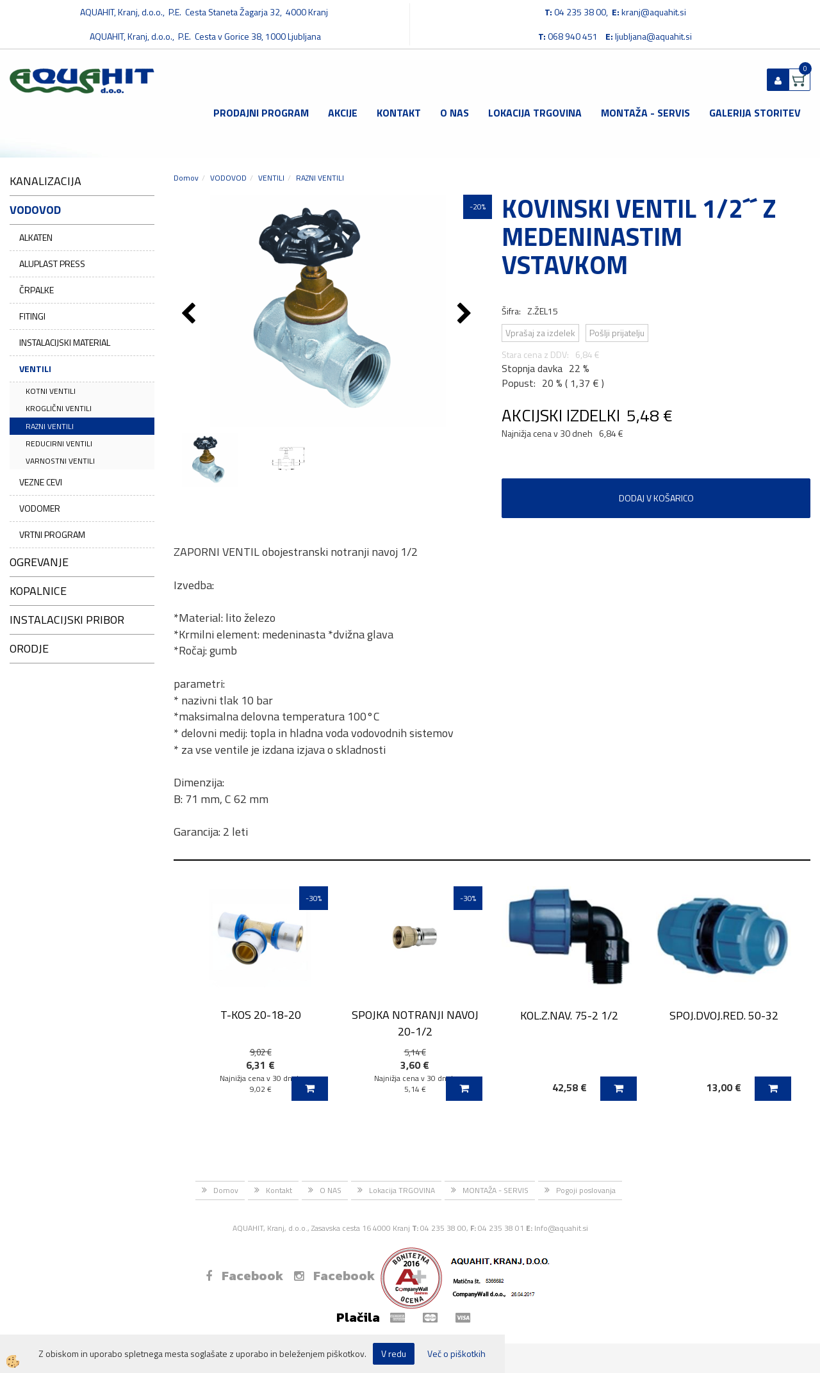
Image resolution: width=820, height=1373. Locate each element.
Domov (186, 178)
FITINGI (32, 316)
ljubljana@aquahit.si (653, 36)
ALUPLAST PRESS (52, 263)
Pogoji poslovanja (586, 1190)
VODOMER (39, 508)
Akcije (342, 112)
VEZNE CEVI (40, 482)
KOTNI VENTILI (51, 391)
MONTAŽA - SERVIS (645, 112)
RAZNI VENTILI (50, 426)
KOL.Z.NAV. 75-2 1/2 (569, 1015)
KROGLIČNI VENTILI (59, 408)
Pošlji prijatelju (616, 332)
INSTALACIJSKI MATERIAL (64, 342)
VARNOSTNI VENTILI (60, 461)
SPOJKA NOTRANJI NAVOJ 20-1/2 (415, 1022)
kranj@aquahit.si (653, 12)
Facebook (244, 1275)
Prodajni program (261, 112)
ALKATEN (36, 237)
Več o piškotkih (456, 1353)
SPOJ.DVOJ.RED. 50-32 (723, 1015)
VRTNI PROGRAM (52, 534)
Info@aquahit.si (561, 1228)
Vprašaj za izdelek (540, 332)
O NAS (454, 112)
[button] (466, 314)
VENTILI (35, 368)
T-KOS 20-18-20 (260, 1014)
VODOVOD (228, 178)
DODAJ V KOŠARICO (656, 498)
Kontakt (399, 112)
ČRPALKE (36, 290)
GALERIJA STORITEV (755, 112)
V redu (393, 1353)
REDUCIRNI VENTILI (59, 443)
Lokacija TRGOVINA (535, 112)
